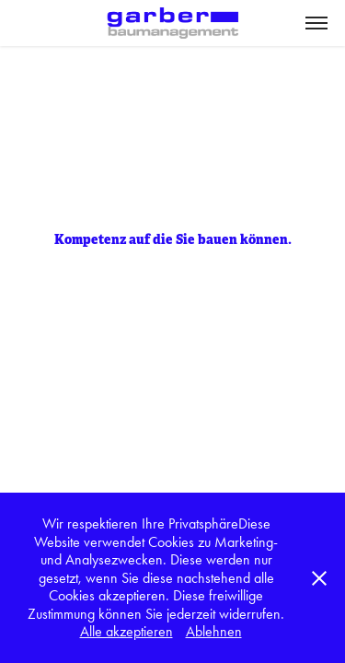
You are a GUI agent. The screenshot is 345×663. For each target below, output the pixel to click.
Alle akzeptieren (126, 631)
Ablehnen (214, 631)
